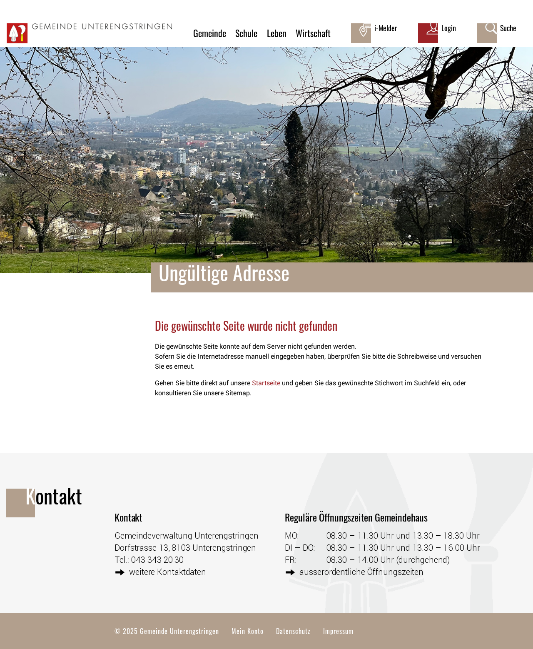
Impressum (338, 631)
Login (448, 27)
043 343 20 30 (157, 559)
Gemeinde (209, 33)
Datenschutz (293, 631)
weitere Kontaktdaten (167, 571)
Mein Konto (248, 631)
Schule (246, 33)
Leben (276, 33)
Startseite (266, 383)
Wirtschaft (313, 33)
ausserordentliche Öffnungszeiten (361, 571)
